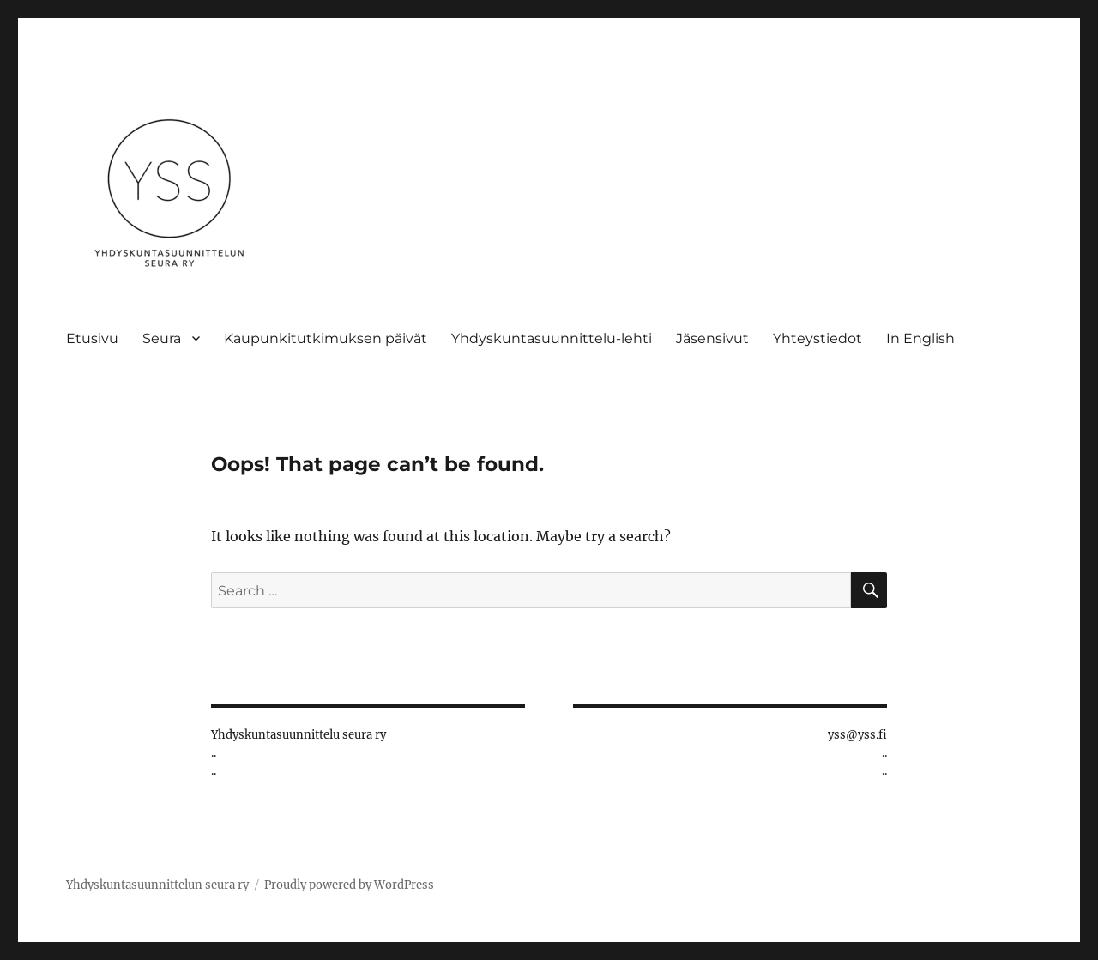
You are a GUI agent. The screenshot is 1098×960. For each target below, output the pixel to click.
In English (920, 338)
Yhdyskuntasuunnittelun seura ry (157, 885)
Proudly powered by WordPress (349, 885)
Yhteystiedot (817, 338)
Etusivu (92, 338)
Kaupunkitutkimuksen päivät (325, 338)
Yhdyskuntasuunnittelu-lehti (551, 338)
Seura (161, 338)
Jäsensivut (712, 338)
